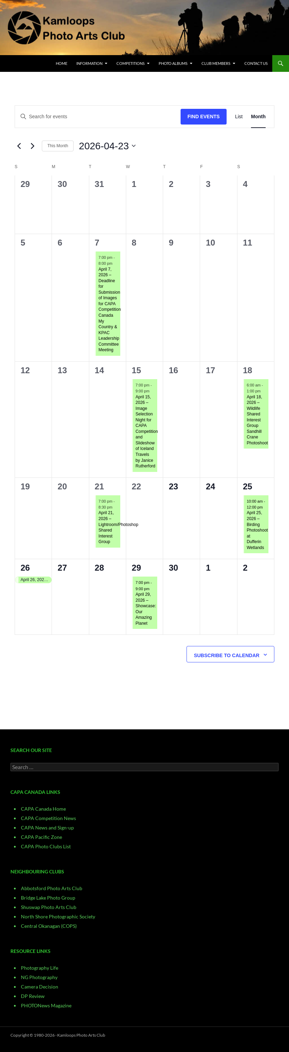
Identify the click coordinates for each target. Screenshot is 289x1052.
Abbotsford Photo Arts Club (51, 888)
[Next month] (32, 146)
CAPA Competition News (48, 818)
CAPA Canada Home (43, 809)
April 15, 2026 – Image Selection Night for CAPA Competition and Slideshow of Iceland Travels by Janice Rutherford (147, 431)
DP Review (33, 996)
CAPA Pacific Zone (41, 837)
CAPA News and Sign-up (47, 828)
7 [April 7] (97, 242)
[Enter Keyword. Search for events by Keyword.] (98, 117)
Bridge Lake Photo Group (48, 898)
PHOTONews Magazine (46, 1005)
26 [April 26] (25, 567)
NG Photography (39, 977)
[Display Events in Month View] (258, 117)
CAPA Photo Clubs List (46, 846)
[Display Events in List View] (239, 117)
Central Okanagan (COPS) (49, 926)
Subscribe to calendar (226, 655)
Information (89, 63)
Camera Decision (39, 987)
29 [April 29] (136, 567)
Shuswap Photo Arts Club (48, 907)
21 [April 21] (99, 486)
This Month (57, 145)
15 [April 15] (136, 370)
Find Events (204, 116)
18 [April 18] (247, 370)
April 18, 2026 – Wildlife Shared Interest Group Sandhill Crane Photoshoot (257, 419)
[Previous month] (19, 146)
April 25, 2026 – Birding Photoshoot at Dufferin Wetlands (257, 530)
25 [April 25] (247, 486)
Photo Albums (173, 63)
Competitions (130, 63)
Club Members (215, 63)
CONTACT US (256, 63)
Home (61, 63)
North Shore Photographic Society (58, 916)
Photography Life (39, 968)
